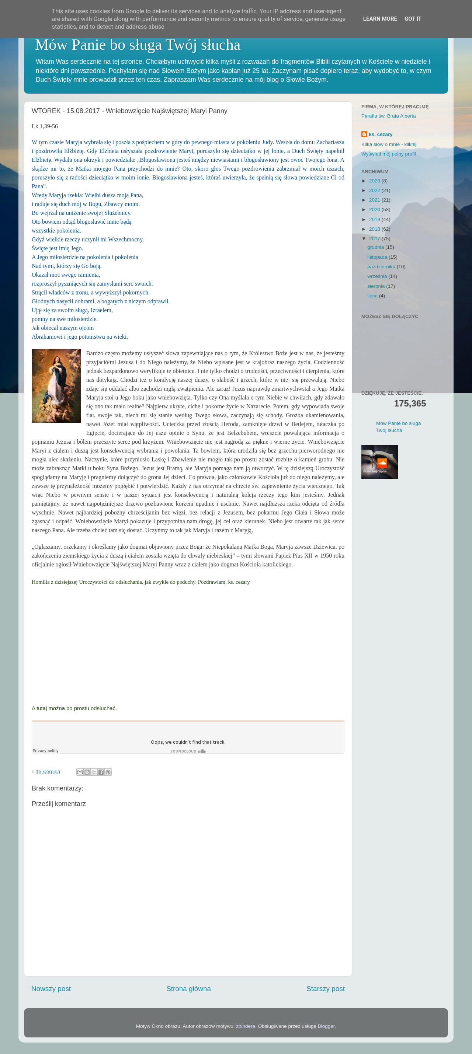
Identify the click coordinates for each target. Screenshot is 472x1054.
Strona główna (188, 988)
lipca (373, 296)
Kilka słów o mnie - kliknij (388, 144)
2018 (375, 229)
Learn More (380, 18)
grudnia (376, 247)
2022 (375, 190)
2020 (375, 209)
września (377, 276)
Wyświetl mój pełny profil (388, 154)
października (382, 266)
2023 (375, 181)
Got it (413, 18)
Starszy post (325, 988)
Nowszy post (51, 988)
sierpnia (376, 286)
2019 (375, 219)
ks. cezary (381, 134)
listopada (378, 257)
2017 (375, 238)
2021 (375, 200)
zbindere (245, 1026)
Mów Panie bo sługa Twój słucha (137, 44)
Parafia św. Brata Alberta (388, 116)
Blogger (326, 1026)
